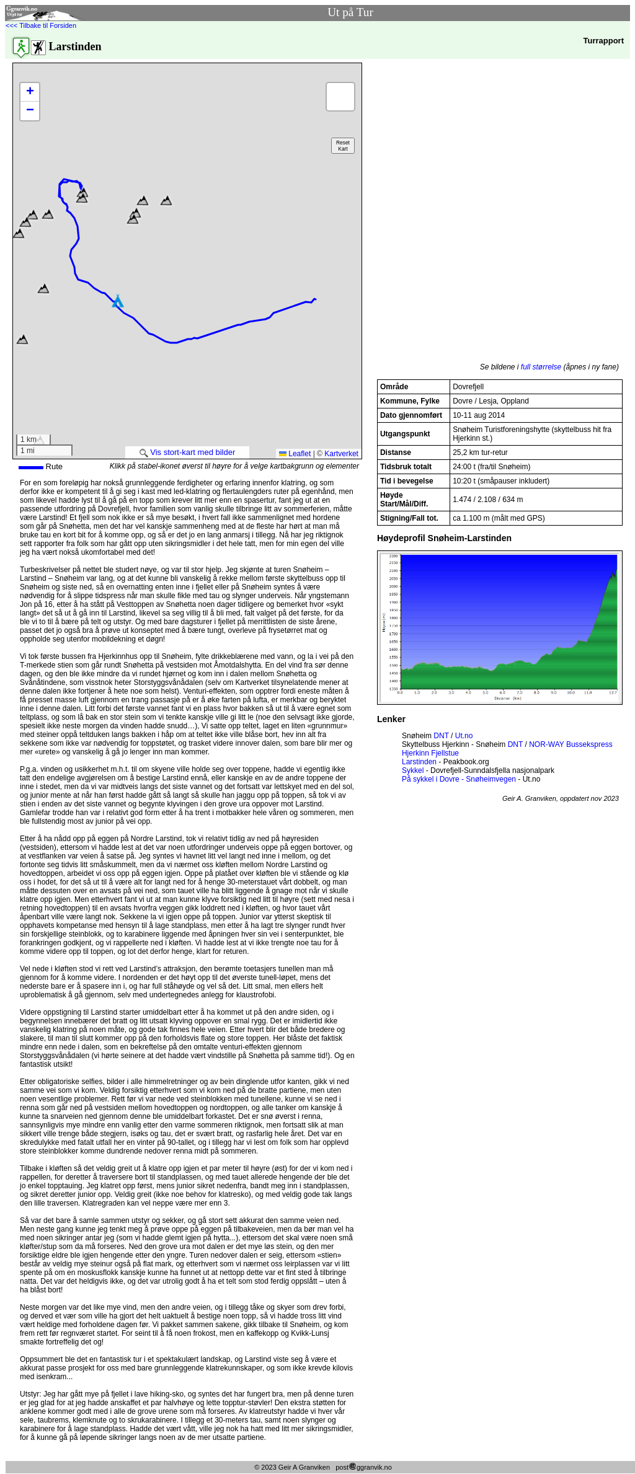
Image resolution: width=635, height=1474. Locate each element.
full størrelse (541, 367)
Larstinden (419, 761)
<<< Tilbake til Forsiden (41, 25)
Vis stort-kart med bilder (188, 452)
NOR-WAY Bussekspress (570, 744)
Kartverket (341, 453)
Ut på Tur (350, 12)
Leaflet (295, 453)
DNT (440, 735)
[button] (166, 200)
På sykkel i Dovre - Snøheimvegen (459, 779)
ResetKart (343, 145)
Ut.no (464, 735)
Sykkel (413, 770)
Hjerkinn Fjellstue (430, 753)
